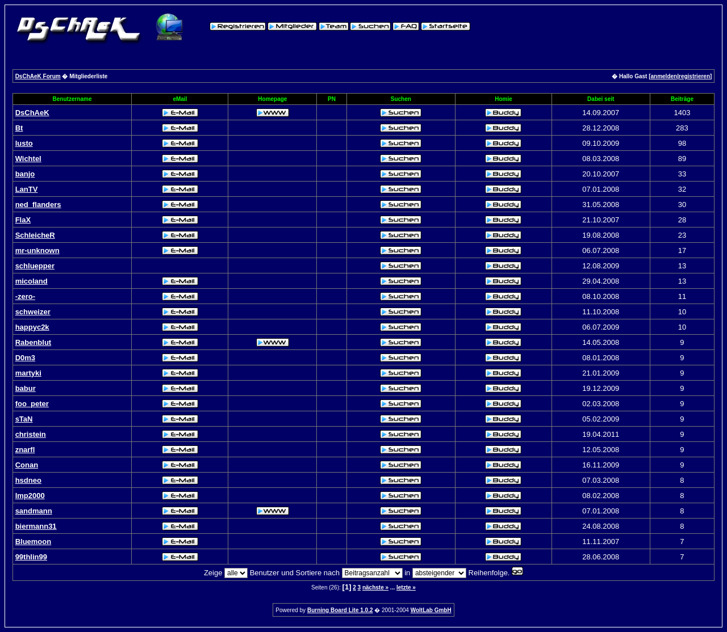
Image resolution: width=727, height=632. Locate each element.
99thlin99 (31, 557)
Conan (26, 465)
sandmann (33, 511)
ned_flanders (38, 204)
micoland (31, 281)
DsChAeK (32, 112)
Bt (19, 128)
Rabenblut (33, 342)
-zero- (25, 296)
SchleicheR (35, 235)
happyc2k (32, 327)
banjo (25, 174)
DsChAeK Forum (38, 76)
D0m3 (25, 357)
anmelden (664, 76)
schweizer (33, 311)
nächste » (375, 587)
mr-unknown (37, 250)
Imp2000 (30, 495)
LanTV (26, 189)
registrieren (694, 76)
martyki (28, 373)
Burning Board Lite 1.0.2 (340, 610)
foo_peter (32, 403)
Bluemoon (33, 541)
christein (30, 434)
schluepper (35, 266)
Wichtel (28, 158)
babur (25, 388)
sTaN (24, 419)
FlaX (23, 220)
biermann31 (36, 526)
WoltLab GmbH (431, 610)
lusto (24, 143)
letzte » (406, 587)
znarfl (25, 449)
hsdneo (28, 480)
